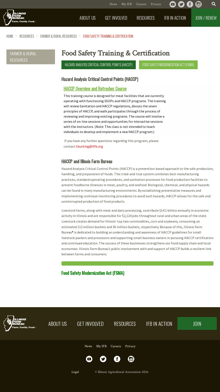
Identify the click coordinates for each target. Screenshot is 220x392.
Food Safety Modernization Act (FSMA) (168, 64)
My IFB (126, 4)
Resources (27, 36)
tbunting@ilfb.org (89, 146)
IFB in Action (159, 323)
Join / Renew (206, 18)
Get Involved (90, 323)
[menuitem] (88, 18)
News (113, 4)
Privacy (156, 4)
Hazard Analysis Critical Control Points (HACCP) (98, 64)
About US (57, 323)
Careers (141, 4)
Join (197, 323)
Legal (75, 372)
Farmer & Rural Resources (58, 36)
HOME (9, 36)
